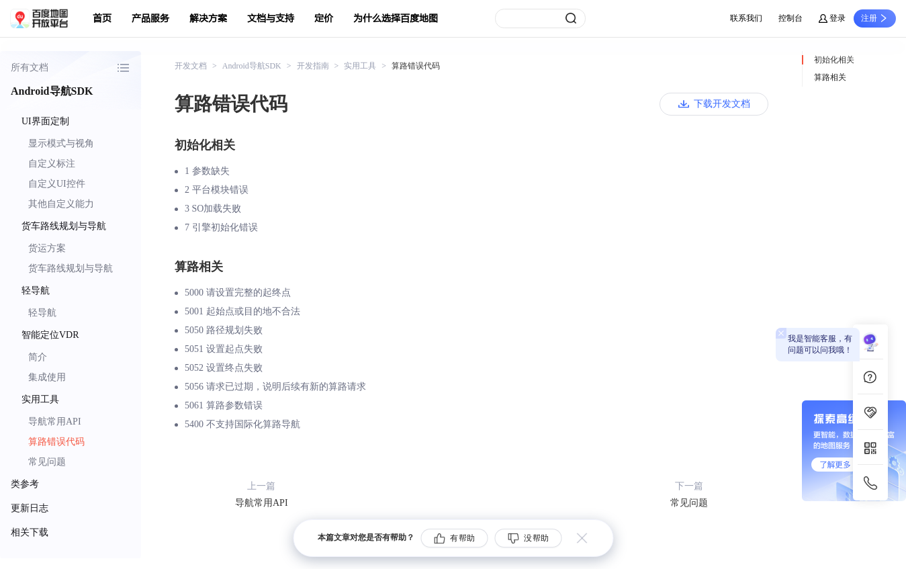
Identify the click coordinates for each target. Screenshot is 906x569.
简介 (37, 357)
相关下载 (29, 532)
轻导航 (42, 313)
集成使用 (47, 377)
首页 (102, 18)
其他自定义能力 (61, 204)
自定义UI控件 (56, 184)
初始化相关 (834, 59)
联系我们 (746, 18)
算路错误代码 (56, 442)
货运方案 (47, 248)
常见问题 (47, 462)
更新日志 (29, 508)
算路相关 (830, 77)
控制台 (790, 18)
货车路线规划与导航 (70, 268)
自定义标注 (51, 164)
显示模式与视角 (61, 143)
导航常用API (54, 422)
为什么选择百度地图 (395, 18)
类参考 (25, 484)
